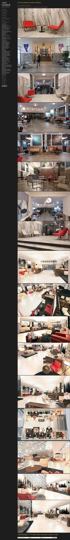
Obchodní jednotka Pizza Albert (7, 31)
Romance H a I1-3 (4, 64)
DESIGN (4, 76)
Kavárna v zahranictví (5, 47)
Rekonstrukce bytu (5, 27)
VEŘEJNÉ (4, 14)
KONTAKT (4, 9)
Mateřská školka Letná (5, 59)
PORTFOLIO (5, 10)
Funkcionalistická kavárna (6, 35)
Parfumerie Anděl (4, 41)
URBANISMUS (5, 22)
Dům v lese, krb (4, 24)
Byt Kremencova (4, 50)
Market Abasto (4, 71)
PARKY (3, 20)
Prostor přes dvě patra (5, 43)
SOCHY (4, 77)
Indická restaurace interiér (6, 37)
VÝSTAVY (4, 80)
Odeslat (54, 537)
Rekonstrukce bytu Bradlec (6, 54)
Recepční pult (4, 33)
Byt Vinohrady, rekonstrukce (6, 51)
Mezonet (3, 36)
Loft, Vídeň (3, 39)
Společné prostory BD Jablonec (7, 66)
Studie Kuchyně (4, 74)
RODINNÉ (4, 12)
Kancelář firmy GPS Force (6, 55)
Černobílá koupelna (5, 58)
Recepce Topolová (4, 32)
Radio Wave (3, 68)
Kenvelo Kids (4, 67)
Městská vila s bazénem (5, 44)
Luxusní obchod (4, 62)
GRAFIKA (4, 79)
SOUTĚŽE (4, 17)
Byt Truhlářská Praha (5, 29)
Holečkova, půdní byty (5, 63)
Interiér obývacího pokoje (6, 60)
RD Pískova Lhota (4, 40)
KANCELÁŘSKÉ (6, 18)
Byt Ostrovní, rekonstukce (6, 28)
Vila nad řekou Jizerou (5, 25)
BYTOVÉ (4, 15)
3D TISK (4, 82)
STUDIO (4, 84)
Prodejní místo (4, 56)
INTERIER (4, 23)
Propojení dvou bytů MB (5, 52)
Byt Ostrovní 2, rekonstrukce (6, 70)
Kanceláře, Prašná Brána (6, 72)
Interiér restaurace (5, 48)
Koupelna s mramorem (5, 45)
